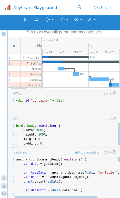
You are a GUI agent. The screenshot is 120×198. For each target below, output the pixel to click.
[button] (78, 22)
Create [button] (103, 7)
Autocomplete (89, 152)
